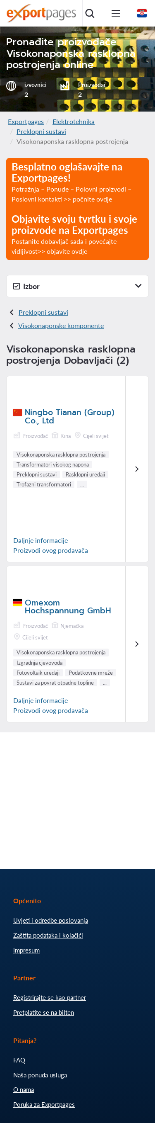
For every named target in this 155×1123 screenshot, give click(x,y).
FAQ (19, 1060)
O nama (23, 1089)
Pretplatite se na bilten (43, 1012)
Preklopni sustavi (41, 131)
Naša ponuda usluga (40, 1075)
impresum (26, 950)
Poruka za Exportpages (44, 1104)
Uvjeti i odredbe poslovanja (50, 920)
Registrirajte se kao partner (49, 997)
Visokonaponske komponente (61, 325)
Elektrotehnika (73, 121)
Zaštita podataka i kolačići (48, 935)
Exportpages (26, 121)
